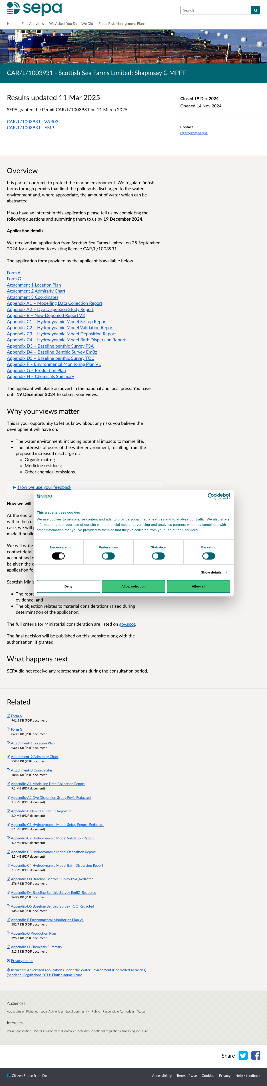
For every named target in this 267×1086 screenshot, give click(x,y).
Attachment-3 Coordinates (30, 770)
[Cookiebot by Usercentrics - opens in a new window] (210, 496)
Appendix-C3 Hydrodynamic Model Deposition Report (51, 852)
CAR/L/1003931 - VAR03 (32, 121)
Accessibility (162, 1075)
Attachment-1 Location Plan (31, 743)
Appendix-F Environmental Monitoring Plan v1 (45, 920)
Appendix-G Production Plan (31, 933)
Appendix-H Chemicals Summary (34, 947)
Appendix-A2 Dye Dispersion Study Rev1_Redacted (49, 797)
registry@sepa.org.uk (194, 133)
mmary (67, 376)
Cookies (208, 1075)
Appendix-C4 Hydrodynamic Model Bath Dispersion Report (55, 865)
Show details (211, 572)
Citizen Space (22, 1075)
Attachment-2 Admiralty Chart (33, 756)
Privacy (225, 1075)
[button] (84, 487)
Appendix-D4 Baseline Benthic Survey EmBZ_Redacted (51, 892)
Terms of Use (187, 1075)
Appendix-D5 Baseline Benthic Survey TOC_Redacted (50, 906)
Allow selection (133, 586)
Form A (14, 716)
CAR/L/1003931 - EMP (30, 127)
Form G (15, 729)
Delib (46, 1075)
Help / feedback (247, 1075)
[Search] (255, 10)
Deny (68, 586)
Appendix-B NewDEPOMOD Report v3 (39, 811)
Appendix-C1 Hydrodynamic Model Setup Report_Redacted (55, 824)
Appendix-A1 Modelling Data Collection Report (46, 783)
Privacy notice (20, 960)
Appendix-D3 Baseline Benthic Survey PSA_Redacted (50, 879)
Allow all (198, 586)
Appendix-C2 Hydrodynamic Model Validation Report (50, 838)
